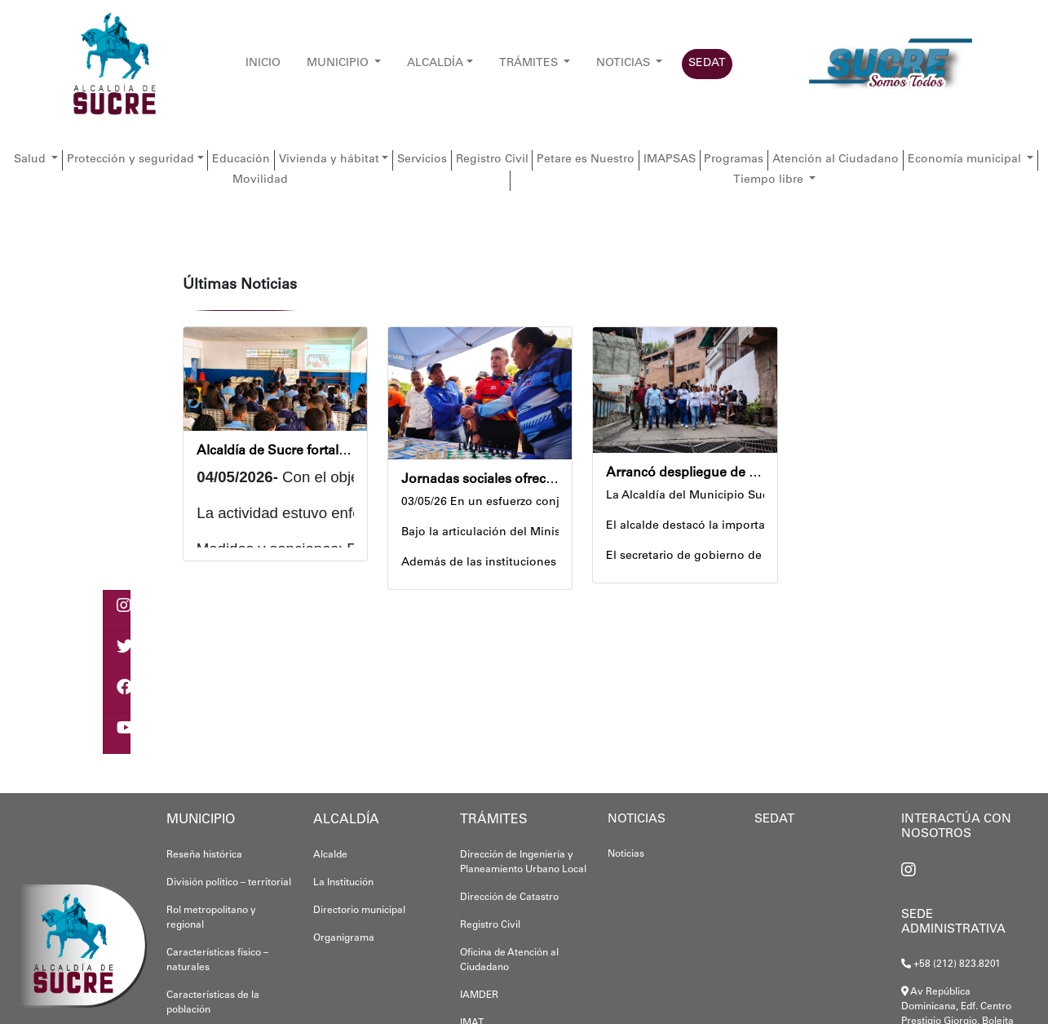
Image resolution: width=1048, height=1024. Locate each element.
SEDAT (707, 63)
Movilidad (260, 180)
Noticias (626, 854)
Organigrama (343, 938)
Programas (733, 160)
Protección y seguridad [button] (130, 160)
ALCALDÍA (435, 63)
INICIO (263, 63)
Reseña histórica (204, 855)
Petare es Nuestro (586, 160)
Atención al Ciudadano (835, 160)
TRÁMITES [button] (530, 63)
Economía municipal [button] (966, 160)
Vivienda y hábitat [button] (329, 160)
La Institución (343, 883)
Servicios (422, 160)
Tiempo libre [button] (770, 180)
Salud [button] (31, 160)
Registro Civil (492, 160)
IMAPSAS (669, 160)
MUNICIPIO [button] (339, 63)
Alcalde (330, 855)
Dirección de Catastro (509, 897)
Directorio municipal (359, 910)
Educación (241, 160)
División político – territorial (228, 883)
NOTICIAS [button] (624, 63)
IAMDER (479, 995)
